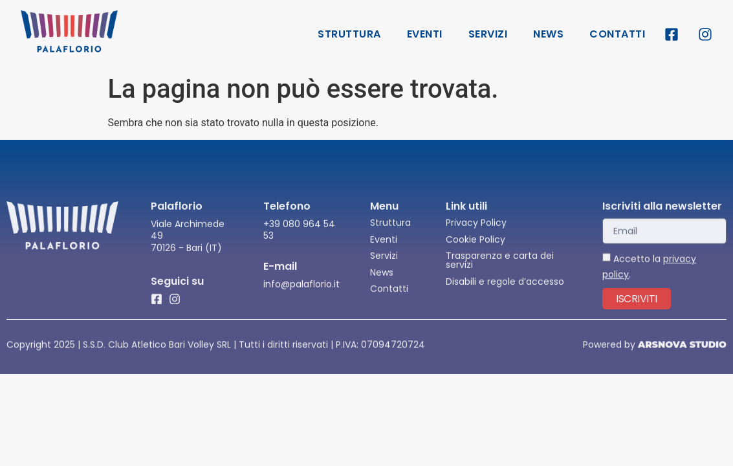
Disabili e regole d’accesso (505, 288)
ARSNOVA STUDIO (682, 345)
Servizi (488, 34)
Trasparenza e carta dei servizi (500, 267)
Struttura (349, 34)
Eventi (425, 34)
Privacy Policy (476, 229)
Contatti (617, 34)
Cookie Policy (475, 246)
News (548, 34)
